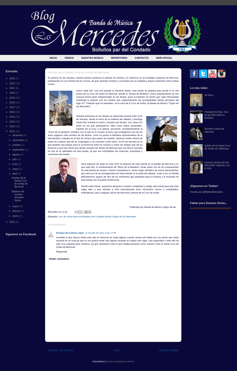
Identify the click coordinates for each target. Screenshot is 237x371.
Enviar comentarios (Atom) (120, 361)
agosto (16, 154)
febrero (16, 211)
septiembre (18, 149)
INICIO (53, 57)
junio (15, 164)
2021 (12, 88)
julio (14, 159)
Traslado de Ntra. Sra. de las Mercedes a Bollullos (217, 115)
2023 (12, 78)
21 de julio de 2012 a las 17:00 (100, 233)
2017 (12, 107)
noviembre (18, 140)
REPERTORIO (119, 57)
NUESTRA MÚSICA (92, 57)
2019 (12, 97)
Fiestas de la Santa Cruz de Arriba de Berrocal (20, 182)
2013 (12, 126)
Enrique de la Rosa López (70, 233)
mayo (15, 169)
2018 (12, 102)
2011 (12, 221)
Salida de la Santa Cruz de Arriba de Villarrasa (217, 147)
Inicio (116, 350)
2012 (12, 131)
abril (15, 173)
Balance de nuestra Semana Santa (18, 196)
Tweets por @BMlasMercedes (206, 191)
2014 (12, 121)
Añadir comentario (59, 259)
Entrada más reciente (61, 350)
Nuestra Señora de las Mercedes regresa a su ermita (217, 165)
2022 (12, 83)
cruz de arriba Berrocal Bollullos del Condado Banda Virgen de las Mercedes (97, 216)
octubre (16, 144)
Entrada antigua (169, 350)
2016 (12, 112)
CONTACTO (142, 57)
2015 (12, 116)
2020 (12, 92)
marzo (16, 206)
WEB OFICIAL (164, 57)
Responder (61, 251)
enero (15, 216)
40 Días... (210, 95)
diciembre (18, 135)
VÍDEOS (69, 57)
